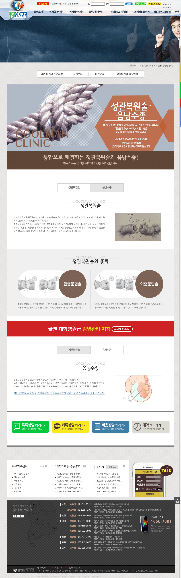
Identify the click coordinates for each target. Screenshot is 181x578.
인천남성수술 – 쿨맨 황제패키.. (69, 474)
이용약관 (58, 568)
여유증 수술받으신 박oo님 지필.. (70, 488)
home (134, 66)
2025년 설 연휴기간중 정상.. (108, 484)
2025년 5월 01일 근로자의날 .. (109, 481)
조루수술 (17, 484)
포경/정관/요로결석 (147, 66)
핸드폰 (140, 481)
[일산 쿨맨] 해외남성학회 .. (107, 488)
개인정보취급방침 (75, 568)
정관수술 (17, 488)
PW (108, 4)
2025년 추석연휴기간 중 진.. (108, 474)
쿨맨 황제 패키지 (74, 4)
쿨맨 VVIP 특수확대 (58, 4)
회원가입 (166, 4)
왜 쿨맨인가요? (43, 568)
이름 (139, 477)
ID (89, 4)
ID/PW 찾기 (167, 7)
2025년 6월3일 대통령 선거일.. (109, 477)
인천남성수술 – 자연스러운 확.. (69, 484)
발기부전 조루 (19, 477)
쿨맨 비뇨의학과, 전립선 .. (107, 491)
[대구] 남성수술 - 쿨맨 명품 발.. (69, 477)
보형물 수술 (18, 481)
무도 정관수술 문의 (21, 474)
